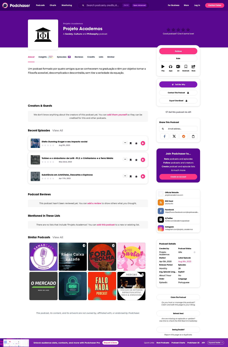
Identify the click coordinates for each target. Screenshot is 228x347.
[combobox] (122, 5)
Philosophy (93, 34)
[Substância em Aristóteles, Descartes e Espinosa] (35, 176)
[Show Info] (194, 252)
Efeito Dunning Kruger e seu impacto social (64, 141)
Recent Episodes (39, 130)
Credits (91, 56)
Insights (46, 56)
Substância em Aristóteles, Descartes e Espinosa (67, 174)
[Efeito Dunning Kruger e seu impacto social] (35, 143)
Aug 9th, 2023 (184, 261)
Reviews (79, 56)
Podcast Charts (178, 343)
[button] (41, 5)
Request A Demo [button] (110, 343)
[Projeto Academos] (43, 34)
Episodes (64, 56)
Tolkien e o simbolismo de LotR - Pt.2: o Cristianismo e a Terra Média (77, 158)
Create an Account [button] (178, 177)
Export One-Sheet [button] (178, 101)
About (31, 56)
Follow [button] (178, 51)
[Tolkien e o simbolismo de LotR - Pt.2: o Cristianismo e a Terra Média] (35, 159)
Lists (101, 56)
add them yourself (117, 115)
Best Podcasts (162, 343)
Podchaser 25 (193, 343)
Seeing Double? (178, 330)
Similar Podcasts (39, 237)
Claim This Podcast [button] (178, 297)
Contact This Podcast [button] (178, 93)
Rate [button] (178, 58)
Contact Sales (214, 5)
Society (69, 34)
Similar (110, 56)
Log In (197, 5)
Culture (78, 34)
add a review (94, 203)
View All (57, 130)
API (203, 343)
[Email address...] (178, 129)
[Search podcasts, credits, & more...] (103, 5)
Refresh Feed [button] (178, 314)
